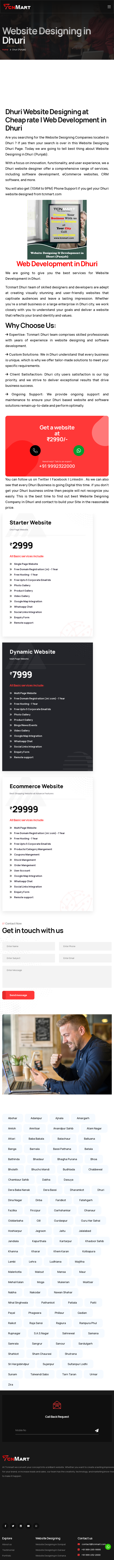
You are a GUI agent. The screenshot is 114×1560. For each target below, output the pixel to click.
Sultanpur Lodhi (77, 1270)
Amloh (12, 1035)
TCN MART (69, 1552)
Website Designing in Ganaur (50, 1456)
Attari (11, 1045)
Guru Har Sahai (90, 1127)
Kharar (35, 1158)
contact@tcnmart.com (94, 1450)
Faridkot (61, 1106)
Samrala (13, 1250)
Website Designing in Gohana (50, 1462)
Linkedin (76, 479)
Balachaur (64, 1045)
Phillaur (59, 1219)
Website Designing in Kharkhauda (46, 1485)
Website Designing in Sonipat (50, 1450)
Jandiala (13, 1147)
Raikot (12, 1229)
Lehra (32, 1168)
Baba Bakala (36, 1045)
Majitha (79, 1168)
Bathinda (14, 1065)
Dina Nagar (15, 1106)
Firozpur (35, 1117)
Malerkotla (15, 1178)
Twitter (43, 479)
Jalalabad (85, 1137)
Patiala (72, 1209)
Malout (39, 1178)
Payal (11, 1219)
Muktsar (88, 1188)
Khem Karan (61, 1158)
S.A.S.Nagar (41, 1239)
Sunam (12, 1280)
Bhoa (94, 1065)
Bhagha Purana (67, 1065)
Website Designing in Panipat (50, 1493)
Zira (10, 1291)
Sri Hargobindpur (18, 1270)
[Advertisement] (57, 82)
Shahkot (13, 1260)
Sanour (60, 1250)
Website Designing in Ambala (50, 1509)
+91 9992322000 (57, 466)
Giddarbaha (15, 1127)
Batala (89, 1055)
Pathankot (48, 1209)
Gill (39, 1127)
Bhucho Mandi (40, 1076)
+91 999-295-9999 (91, 1456)
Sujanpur (48, 1270)
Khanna (13, 1158)
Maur (82, 1178)
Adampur (36, 1024)
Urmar (94, 1280)
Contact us (8, 1467)
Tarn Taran (69, 1280)
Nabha (12, 1199)
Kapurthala (39, 1147)
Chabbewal (95, 1076)
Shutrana (71, 1260)
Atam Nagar (94, 1035)
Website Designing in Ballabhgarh (46, 1475)
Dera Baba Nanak (19, 1096)
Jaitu (62, 1137)
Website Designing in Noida (49, 1532)
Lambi (11, 1168)
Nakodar (35, 1199)
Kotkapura (88, 1158)
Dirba (39, 1106)
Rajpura (61, 1229)
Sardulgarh (86, 1250)
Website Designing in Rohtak (50, 1504)
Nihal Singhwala (18, 1209)
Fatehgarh (86, 1106)
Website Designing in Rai (48, 1467)
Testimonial (8, 1456)
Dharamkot (77, 1096)
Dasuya (68, 1086)
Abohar (12, 1024)
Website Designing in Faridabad (51, 1515)
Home (5, 49)
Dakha (46, 1086)
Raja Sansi (36, 1229)
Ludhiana (55, 1168)
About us (7, 1450)
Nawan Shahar (63, 1199)
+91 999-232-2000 (90, 1461)
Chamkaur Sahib (18, 1086)
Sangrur (37, 1250)
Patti (93, 1209)
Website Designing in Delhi (48, 1526)
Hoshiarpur (15, 1137)
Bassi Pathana (62, 1055)
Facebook (59, 479)
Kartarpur (66, 1147)
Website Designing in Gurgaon (51, 1521)
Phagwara (34, 1219)
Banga (12, 1055)
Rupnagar (14, 1239)
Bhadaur (38, 1065)
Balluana (89, 1045)
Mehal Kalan (16, 1188)
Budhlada (69, 1076)
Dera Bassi (50, 1096)
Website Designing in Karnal (49, 1498)
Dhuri (101, 1096)
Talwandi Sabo (39, 1280)
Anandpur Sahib (63, 1035)
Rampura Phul (88, 1229)
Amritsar (34, 1035)
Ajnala (59, 1024)
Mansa (61, 1178)
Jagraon (40, 1137)
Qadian (82, 1219)
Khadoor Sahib (94, 1147)
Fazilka (12, 1117)
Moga (40, 1188)
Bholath (13, 1076)
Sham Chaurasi (41, 1260)
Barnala (35, 1055)
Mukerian (63, 1188)
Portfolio (6, 1462)
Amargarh (83, 1024)
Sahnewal (68, 1239)
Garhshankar (62, 1117)
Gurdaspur (61, 1127)
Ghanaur (89, 1117)
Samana (93, 1239)
